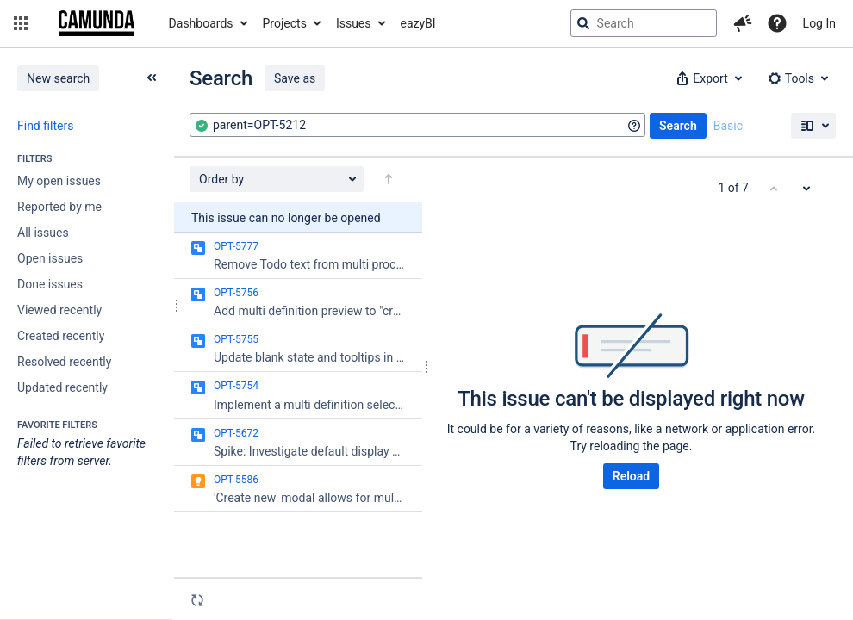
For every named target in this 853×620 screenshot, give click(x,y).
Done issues (50, 284)
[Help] (777, 23)
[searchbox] (643, 23)
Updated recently (62, 387)
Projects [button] (285, 23)
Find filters (45, 126)
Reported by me (59, 207)
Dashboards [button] (201, 23)
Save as (294, 78)
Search (678, 126)
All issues (43, 232)
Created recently (60, 336)
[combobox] (417, 125)
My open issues (59, 181)
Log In (819, 23)
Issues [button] (353, 23)
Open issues (50, 258)
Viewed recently (59, 310)
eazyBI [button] (418, 23)
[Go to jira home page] (96, 23)
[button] (21, 23)
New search (58, 78)
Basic (728, 126)
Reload (631, 476)
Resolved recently (64, 362)
